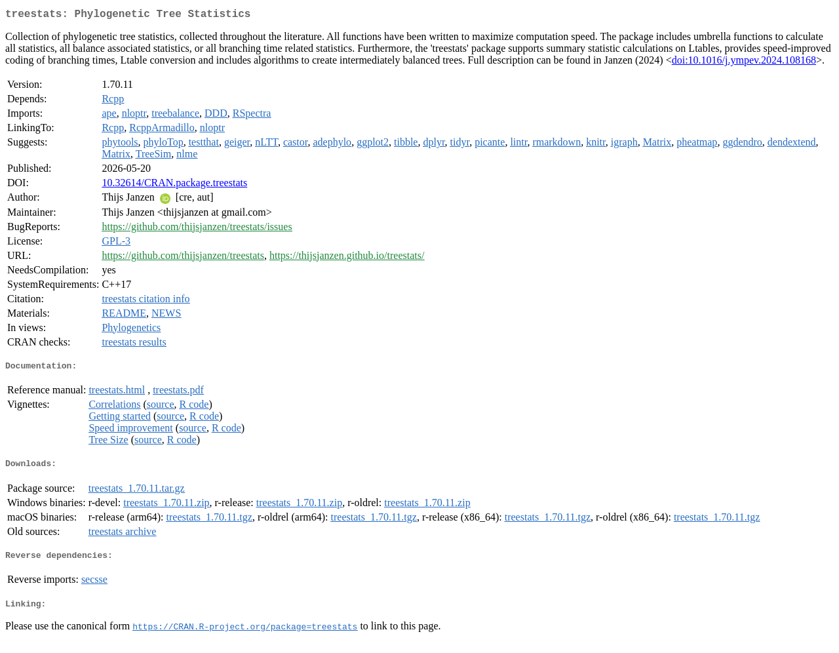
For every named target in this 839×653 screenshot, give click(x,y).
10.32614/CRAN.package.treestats (174, 185)
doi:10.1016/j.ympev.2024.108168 (744, 62)
